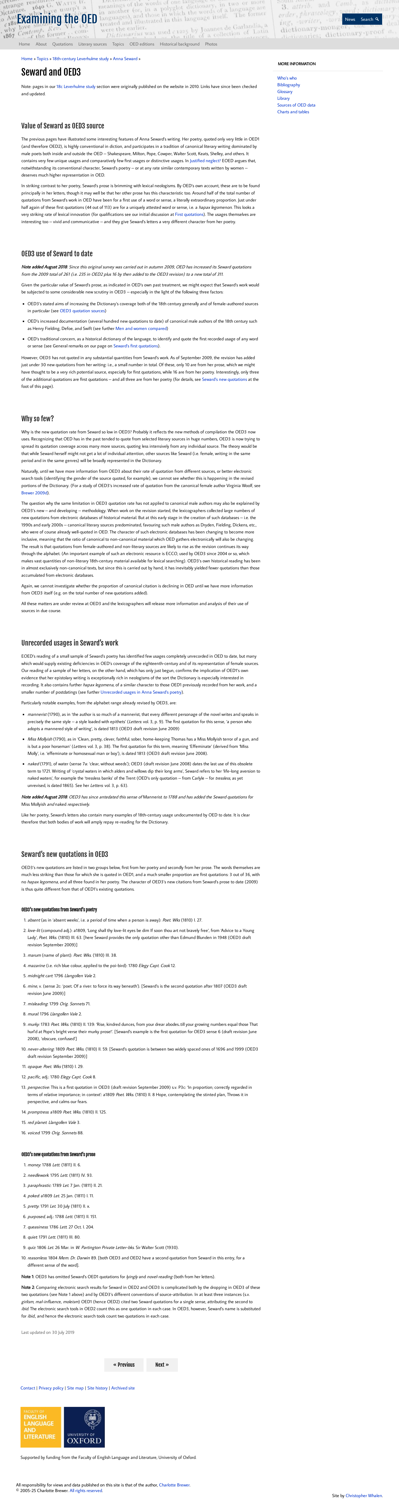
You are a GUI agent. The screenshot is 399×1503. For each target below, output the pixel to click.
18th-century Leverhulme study (81, 58)
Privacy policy (51, 1388)
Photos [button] (211, 44)
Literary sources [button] (92, 44)
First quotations (189, 214)
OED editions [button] (142, 44)
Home (24, 44)
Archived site (123, 1388)
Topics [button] (118, 44)
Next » (162, 1365)
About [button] (41, 44)
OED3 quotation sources (82, 310)
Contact (28, 1388)
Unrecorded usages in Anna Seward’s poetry (141, 692)
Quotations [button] (62, 44)
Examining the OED (57, 19)
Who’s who (287, 78)
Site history (97, 1388)
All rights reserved (86, 1490)
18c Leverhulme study (76, 86)
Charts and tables (293, 111)
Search (367, 19)
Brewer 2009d (34, 492)
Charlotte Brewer (174, 1485)
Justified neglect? (205, 160)
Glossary (285, 91)
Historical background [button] (180, 44)
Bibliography (288, 84)
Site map (75, 1388)
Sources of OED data (296, 105)
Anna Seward (125, 58)
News (350, 19)
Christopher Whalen (364, 1495)
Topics (42, 58)
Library (283, 98)
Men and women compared (141, 328)
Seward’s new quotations (224, 379)
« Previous (124, 1365)
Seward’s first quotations (136, 345)
